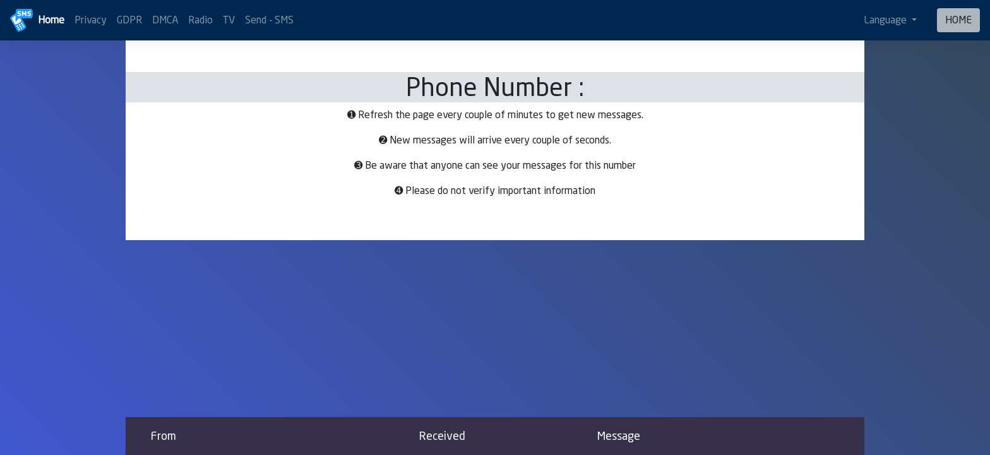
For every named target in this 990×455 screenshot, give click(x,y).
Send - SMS (269, 20)
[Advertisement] (495, 328)
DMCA (165, 20)
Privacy (91, 20)
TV (229, 20)
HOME (958, 20)
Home (51, 20)
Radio (200, 20)
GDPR (129, 20)
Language (886, 20)
